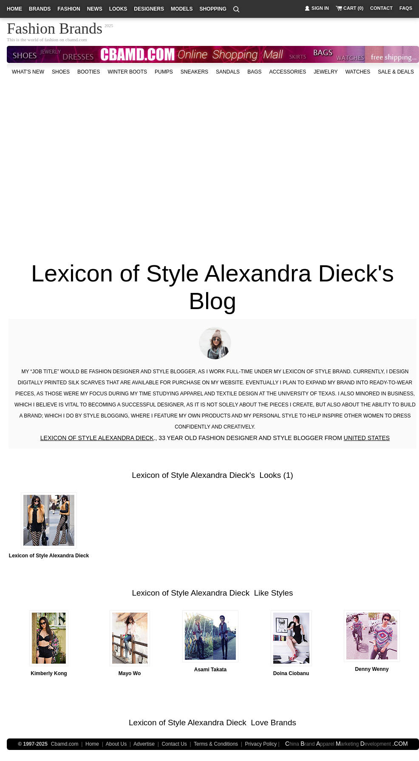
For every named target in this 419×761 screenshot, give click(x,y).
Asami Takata (210, 670)
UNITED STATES (367, 437)
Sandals (228, 72)
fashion (68, 9)
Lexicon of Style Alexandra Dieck (190, 475)
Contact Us (174, 744)
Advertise (144, 744)
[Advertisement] (79, 164)
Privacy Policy (261, 744)
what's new (28, 72)
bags (254, 72)
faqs (405, 8)
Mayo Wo (130, 673)
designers (149, 9)
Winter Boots (127, 72)
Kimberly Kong (49, 673)
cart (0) (353, 8)
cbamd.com (76, 39)
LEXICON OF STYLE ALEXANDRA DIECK (97, 437)
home (14, 9)
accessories (287, 72)
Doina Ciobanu (291, 673)
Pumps (164, 72)
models (182, 9)
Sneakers (194, 72)
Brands (283, 722)
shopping (212, 9)
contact (381, 8)
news (94, 9)
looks (118, 9)
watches (358, 72)
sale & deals (396, 72)
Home (92, 744)
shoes (61, 72)
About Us (116, 744)
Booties (88, 72)
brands (40, 9)
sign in (320, 8)
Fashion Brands (54, 27)
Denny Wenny (371, 669)
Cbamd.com (65, 744)
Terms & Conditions (216, 744)
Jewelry (325, 72)
